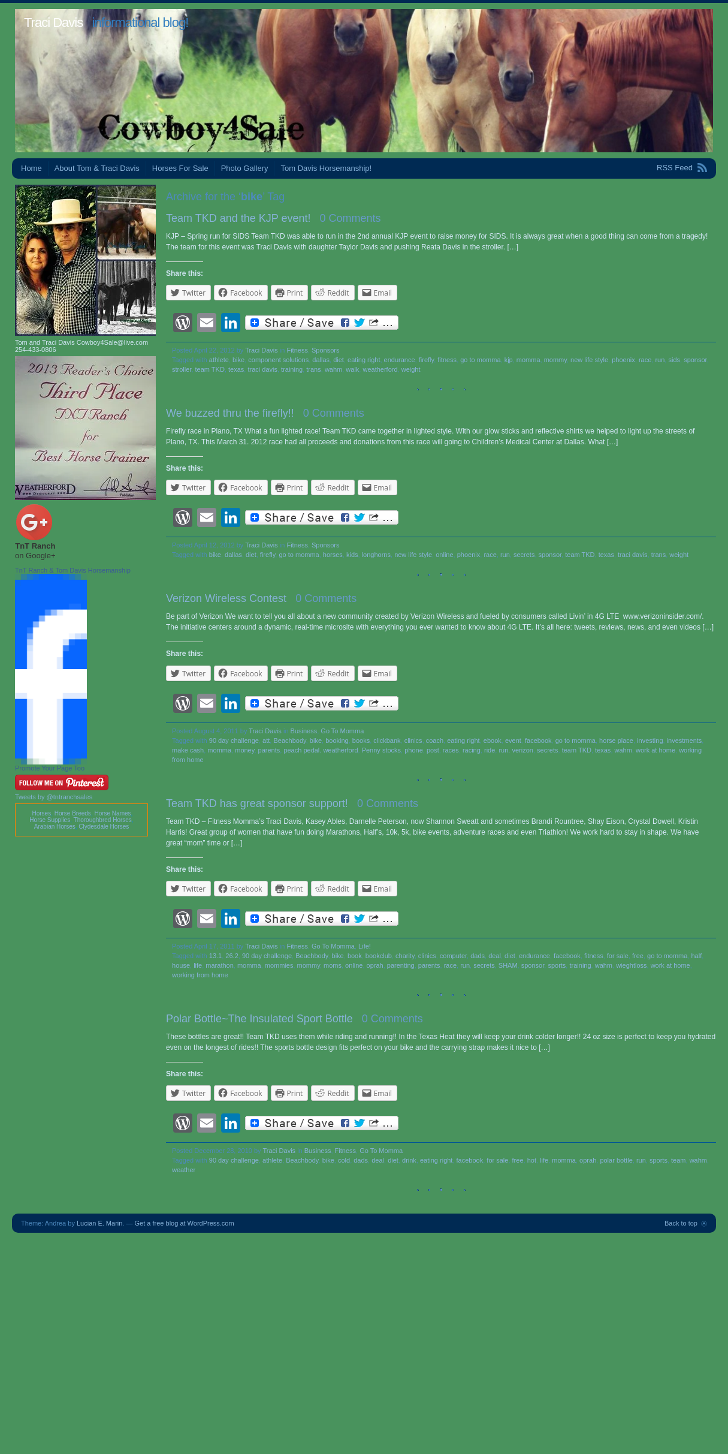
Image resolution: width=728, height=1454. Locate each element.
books (361, 740)
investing (650, 740)
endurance (399, 359)
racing (472, 750)
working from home (200, 975)
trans (313, 369)
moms (333, 965)
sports (557, 965)
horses (333, 554)
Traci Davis (53, 22)
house (181, 965)
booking (337, 740)
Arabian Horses (54, 826)
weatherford (380, 369)
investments (684, 740)
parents (269, 750)
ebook (493, 740)
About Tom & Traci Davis (97, 168)
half (696, 955)
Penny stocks (381, 750)
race (645, 359)
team (678, 1160)
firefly (426, 359)
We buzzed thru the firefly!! (230, 413)
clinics (413, 740)
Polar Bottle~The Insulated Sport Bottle (259, 1019)
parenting (401, 965)
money (244, 750)
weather (183, 1169)
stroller (181, 369)
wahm (333, 369)
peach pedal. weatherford (320, 750)
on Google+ (35, 555)
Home (31, 168)
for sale (618, 955)
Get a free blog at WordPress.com (184, 1223)
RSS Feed (675, 167)
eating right (364, 359)
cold (344, 1160)
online (444, 554)
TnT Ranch (35, 545)
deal (494, 955)
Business (304, 730)
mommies (279, 965)
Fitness (296, 350)
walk (352, 369)
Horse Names (112, 813)
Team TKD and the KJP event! (238, 218)
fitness (447, 359)
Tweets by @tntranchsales (53, 796)
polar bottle (616, 1160)
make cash (188, 750)
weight (411, 369)
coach (434, 740)
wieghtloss (631, 965)
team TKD (210, 369)
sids (674, 359)
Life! (364, 946)
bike (238, 359)
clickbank (386, 740)
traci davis (262, 369)
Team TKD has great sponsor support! (257, 803)
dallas (321, 359)
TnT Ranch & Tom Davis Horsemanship (73, 570)
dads (477, 955)
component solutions (278, 359)
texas (236, 369)
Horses (41, 813)
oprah (375, 965)
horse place (616, 740)
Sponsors (325, 350)
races (451, 750)
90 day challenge (234, 740)
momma (528, 359)
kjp (509, 359)
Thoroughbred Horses (103, 820)
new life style (589, 359)
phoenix (623, 359)
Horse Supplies (49, 820)
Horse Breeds (73, 813)
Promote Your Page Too (49, 768)
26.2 (231, 955)
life (198, 965)
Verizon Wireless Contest (226, 598)
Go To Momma (342, 730)
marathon (219, 965)
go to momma (480, 359)
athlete (219, 359)
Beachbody (289, 740)
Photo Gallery (244, 168)
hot (531, 1160)
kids (352, 554)
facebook (538, 740)
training (292, 369)
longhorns (376, 554)
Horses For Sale (180, 168)
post (433, 750)
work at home (655, 750)
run (659, 359)
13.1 (215, 955)
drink (409, 1160)
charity (405, 955)
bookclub (378, 955)
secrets (523, 554)
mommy (555, 359)
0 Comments (350, 218)
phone (413, 750)
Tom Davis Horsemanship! (325, 168)
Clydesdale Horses (103, 826)
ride (489, 750)
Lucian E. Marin (99, 1223)
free (638, 955)
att (266, 740)
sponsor (695, 359)
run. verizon (516, 750)
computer (453, 955)
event (513, 740)
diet (338, 359)
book (355, 955)
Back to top (680, 1223)
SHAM (508, 965)
